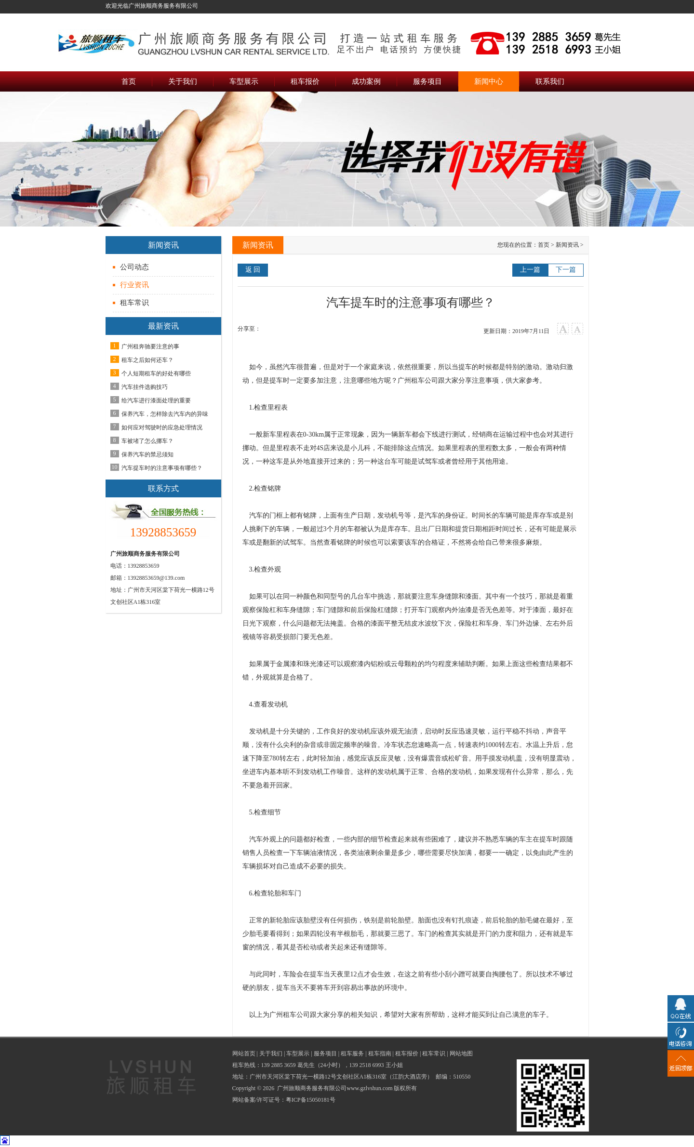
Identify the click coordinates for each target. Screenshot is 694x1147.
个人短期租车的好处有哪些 (156, 373)
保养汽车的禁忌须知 (147, 454)
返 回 (253, 269)
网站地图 (461, 1053)
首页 (543, 244)
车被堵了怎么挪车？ (147, 441)
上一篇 (530, 269)
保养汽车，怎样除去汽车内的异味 (164, 414)
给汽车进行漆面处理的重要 (156, 400)
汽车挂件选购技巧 (144, 387)
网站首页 (243, 1053)
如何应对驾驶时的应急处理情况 (161, 427)
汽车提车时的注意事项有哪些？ (161, 468)
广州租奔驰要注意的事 (150, 346)
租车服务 (352, 1053)
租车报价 (406, 1053)
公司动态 (134, 267)
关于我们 (270, 1053)
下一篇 (566, 269)
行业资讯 (134, 285)
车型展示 (297, 1053)
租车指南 (379, 1053)
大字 (563, 329)
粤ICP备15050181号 (310, 1099)
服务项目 (325, 1053)
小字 (578, 329)
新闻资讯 (567, 244)
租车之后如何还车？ (147, 360)
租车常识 (134, 303)
